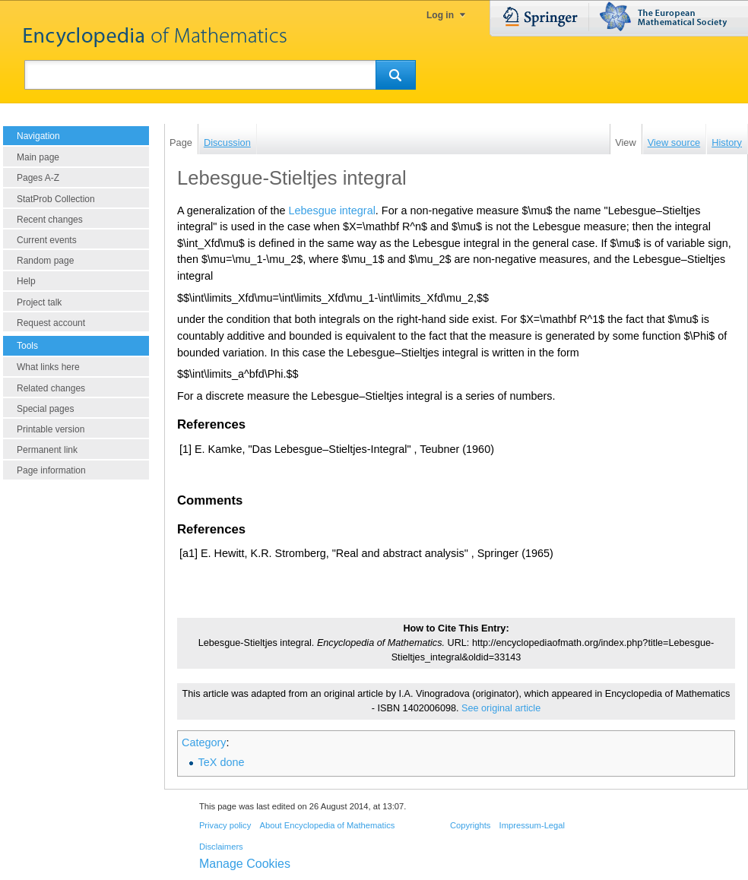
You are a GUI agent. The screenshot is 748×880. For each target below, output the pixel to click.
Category (204, 742)
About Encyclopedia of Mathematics (327, 825)
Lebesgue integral (331, 210)
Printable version (50, 429)
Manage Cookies (244, 863)
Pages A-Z (38, 178)
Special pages (45, 409)
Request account (51, 323)
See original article (500, 708)
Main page (38, 157)
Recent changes (50, 219)
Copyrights (470, 825)
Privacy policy (225, 825)
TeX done (221, 762)
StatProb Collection (56, 199)
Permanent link (47, 450)
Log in (440, 15)
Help (26, 281)
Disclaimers (221, 846)
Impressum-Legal (532, 825)
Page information (51, 470)
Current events (47, 240)
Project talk (39, 302)
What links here (48, 367)
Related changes (51, 388)
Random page (45, 260)
